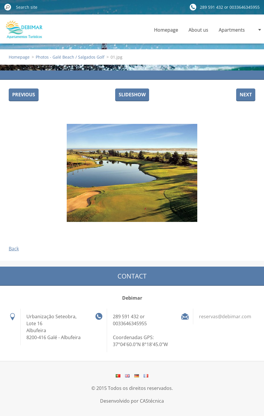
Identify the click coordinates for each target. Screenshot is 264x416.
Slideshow (132, 94)
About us (198, 30)
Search (7, 7)
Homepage (166, 30)
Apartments (232, 30)
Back (14, 248)
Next (246, 94)
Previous (23, 94)
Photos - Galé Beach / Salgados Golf (70, 57)
